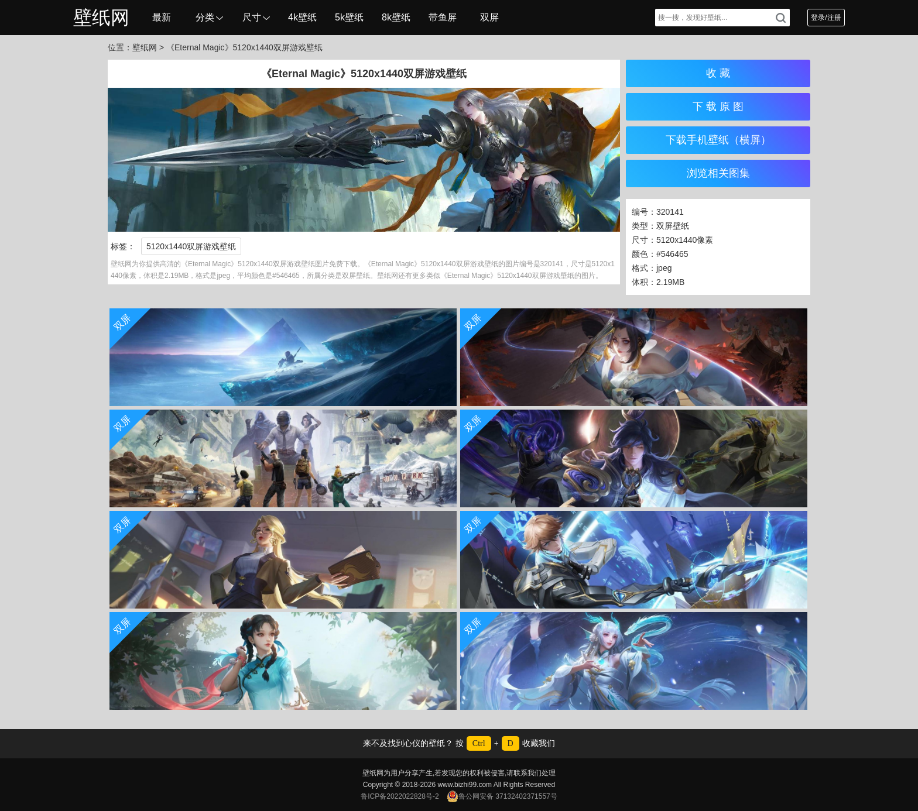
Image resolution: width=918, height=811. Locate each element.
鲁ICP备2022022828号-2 (400, 796)
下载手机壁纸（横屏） (718, 140)
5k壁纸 (349, 17)
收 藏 (718, 73)
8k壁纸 (396, 17)
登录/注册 (826, 17)
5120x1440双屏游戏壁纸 (191, 246)
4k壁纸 (302, 17)
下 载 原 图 (718, 106)
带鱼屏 (443, 17)
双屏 (489, 17)
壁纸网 (101, 17)
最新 (161, 17)
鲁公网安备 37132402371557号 (502, 796)
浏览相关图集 (718, 173)
